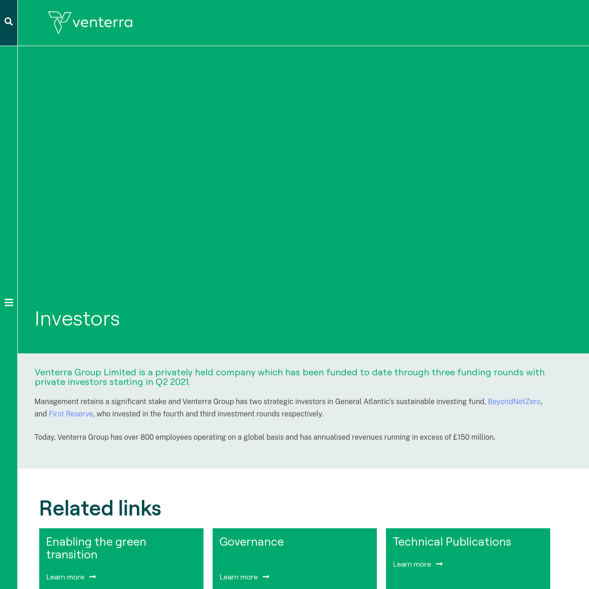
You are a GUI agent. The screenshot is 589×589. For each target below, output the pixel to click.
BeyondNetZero (514, 401)
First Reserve (71, 414)
